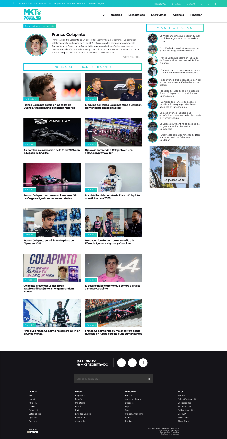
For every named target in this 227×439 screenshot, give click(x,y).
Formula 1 (91, 280)
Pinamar (196, 14)
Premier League (96, 3)
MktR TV (33, 403)
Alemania (80, 417)
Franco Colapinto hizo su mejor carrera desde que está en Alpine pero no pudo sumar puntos (113, 332)
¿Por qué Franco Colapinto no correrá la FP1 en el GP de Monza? (51, 332)
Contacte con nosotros (170, 434)
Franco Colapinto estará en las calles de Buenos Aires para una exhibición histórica (49, 106)
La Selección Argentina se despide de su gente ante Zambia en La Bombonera (180, 126)
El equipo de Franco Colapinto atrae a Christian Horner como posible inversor (113, 106)
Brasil (78, 406)
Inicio (31, 395)
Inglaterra (80, 403)
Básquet (129, 403)
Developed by (32, 432)
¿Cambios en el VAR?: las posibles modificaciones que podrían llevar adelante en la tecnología (178, 104)
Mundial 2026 (25, 3)
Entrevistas (158, 14)
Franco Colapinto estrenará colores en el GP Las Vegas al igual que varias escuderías (49, 197)
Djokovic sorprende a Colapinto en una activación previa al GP (108, 151)
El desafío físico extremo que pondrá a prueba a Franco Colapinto (112, 287)
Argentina (80, 395)
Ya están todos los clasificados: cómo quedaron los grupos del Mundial (179, 49)
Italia (77, 410)
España (78, 399)
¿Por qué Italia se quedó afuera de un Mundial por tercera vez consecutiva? (180, 71)
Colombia (80, 421)
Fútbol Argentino (56, 3)
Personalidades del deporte (39, 26)
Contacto (33, 421)
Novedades (30, 280)
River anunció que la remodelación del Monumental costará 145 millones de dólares (180, 82)
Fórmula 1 (81, 3)
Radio (32, 406)
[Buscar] (13, 3)
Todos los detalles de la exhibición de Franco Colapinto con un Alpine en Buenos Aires (179, 93)
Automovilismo (133, 399)
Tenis (127, 410)
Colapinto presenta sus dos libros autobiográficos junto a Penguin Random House (48, 288)
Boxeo (128, 417)
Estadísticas (136, 14)
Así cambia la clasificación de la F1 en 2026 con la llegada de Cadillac (51, 151)
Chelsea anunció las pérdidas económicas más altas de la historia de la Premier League (180, 115)
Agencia (178, 14)
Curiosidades (40, 3)
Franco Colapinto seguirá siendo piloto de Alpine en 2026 (48, 242)
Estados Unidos (83, 414)
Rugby (128, 421)
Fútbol (128, 395)
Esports (129, 406)
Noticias (116, 14)
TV (103, 14)
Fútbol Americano (134, 414)
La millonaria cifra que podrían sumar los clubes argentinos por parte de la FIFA (180, 38)
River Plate (183, 421)
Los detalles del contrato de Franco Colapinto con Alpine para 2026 (112, 197)
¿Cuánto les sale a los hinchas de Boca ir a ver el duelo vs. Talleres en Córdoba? (180, 137)
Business (71, 3)
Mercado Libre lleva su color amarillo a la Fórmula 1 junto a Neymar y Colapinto (109, 242)
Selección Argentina (188, 399)
